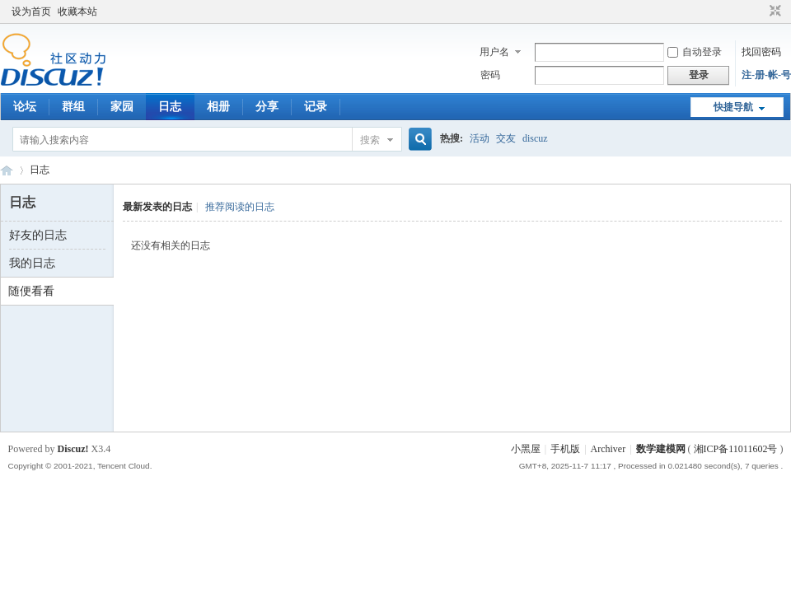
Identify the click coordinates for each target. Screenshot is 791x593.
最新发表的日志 (157, 206)
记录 (315, 106)
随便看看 (31, 291)
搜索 (370, 140)
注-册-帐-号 (766, 75)
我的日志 (32, 263)
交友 (506, 138)
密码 (490, 75)
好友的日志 (38, 235)
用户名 (494, 52)
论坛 (24, 106)
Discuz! (73, 449)
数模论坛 (6, 170)
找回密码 (761, 52)
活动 (479, 138)
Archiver (608, 449)
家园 (121, 106)
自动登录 (694, 52)
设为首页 (31, 11)
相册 (218, 106)
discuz (535, 138)
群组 (73, 106)
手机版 (565, 449)
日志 (169, 106)
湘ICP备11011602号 (736, 449)
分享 (266, 106)
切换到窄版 (773, 11)
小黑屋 (526, 449)
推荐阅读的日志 (239, 206)
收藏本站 (77, 11)
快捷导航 (733, 107)
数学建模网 (661, 449)
